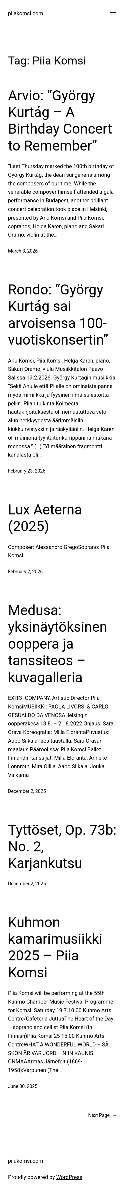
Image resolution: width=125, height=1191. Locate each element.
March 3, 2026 (23, 251)
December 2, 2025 (27, 791)
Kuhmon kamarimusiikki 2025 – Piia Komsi (55, 947)
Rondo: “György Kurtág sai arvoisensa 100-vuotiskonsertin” (58, 314)
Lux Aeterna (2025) (45, 517)
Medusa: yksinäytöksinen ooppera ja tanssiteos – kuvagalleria (57, 644)
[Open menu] (113, 14)
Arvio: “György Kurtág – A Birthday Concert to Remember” (60, 120)
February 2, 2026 (25, 571)
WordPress (69, 1177)
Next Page (102, 1115)
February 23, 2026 (26, 471)
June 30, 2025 (22, 1086)
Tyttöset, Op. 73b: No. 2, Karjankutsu (62, 847)
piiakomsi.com (25, 13)
